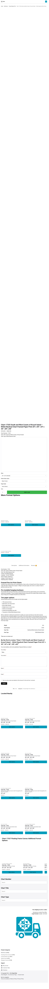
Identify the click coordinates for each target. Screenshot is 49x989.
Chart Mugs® (4, 970)
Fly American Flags (12, 970)
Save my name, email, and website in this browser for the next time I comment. (19, 675)
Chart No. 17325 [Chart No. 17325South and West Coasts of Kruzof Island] (12, 717)
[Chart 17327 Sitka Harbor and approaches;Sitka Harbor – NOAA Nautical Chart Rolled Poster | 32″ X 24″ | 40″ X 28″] (12, 808)
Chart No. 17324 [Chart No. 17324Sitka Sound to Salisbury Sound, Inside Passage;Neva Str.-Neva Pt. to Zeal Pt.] (12, 787)
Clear (2, 484)
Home (2, 6)
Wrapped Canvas (4, 516)
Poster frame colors (5, 474)
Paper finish (3, 479)
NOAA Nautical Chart (39, 628)
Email (2, 670)
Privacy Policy (21, 974)
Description (14, 561)
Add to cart (27, 488)
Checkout (4, 966)
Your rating (3, 645)
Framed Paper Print (12, 6)
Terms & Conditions (5, 974)
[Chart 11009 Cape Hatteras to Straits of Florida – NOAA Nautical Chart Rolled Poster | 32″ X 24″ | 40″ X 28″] (33, 848)
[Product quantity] (2, 488)
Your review (3, 651)
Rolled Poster (28, 516)
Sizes (2, 468)
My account (4, 961)
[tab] (14, 560)
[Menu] (3, 2)
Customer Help (5, 964)
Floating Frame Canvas (30, 714)
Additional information (24, 561)
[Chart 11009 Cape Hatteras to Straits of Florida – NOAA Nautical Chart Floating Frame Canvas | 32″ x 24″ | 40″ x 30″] (11, 848)
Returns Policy (13, 974)
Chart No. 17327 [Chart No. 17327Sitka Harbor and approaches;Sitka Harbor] (12, 823)
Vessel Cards (21, 970)
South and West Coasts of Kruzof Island (35, 625)
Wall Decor (6, 6)
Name (2, 664)
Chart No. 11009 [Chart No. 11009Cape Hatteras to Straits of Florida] (11, 862)
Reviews (33, 561)
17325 (42, 623)
